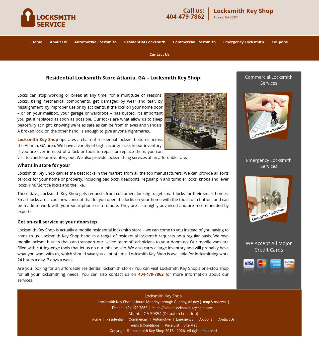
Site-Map (190, 325)
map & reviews (215, 302)
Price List (172, 325)
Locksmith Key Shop (37, 139)
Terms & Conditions (144, 325)
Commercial (138, 319)
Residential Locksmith (144, 41)
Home (36, 41)
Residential (115, 319)
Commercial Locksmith (194, 41)
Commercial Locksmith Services (269, 80)
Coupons (280, 41)
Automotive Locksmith (95, 41)
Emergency (184, 319)
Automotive (162, 319)
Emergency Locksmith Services (269, 163)
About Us (58, 41)
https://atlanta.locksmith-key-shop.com (183, 308)
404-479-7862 (185, 16)
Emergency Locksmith (243, 41)
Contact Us (159, 54)
